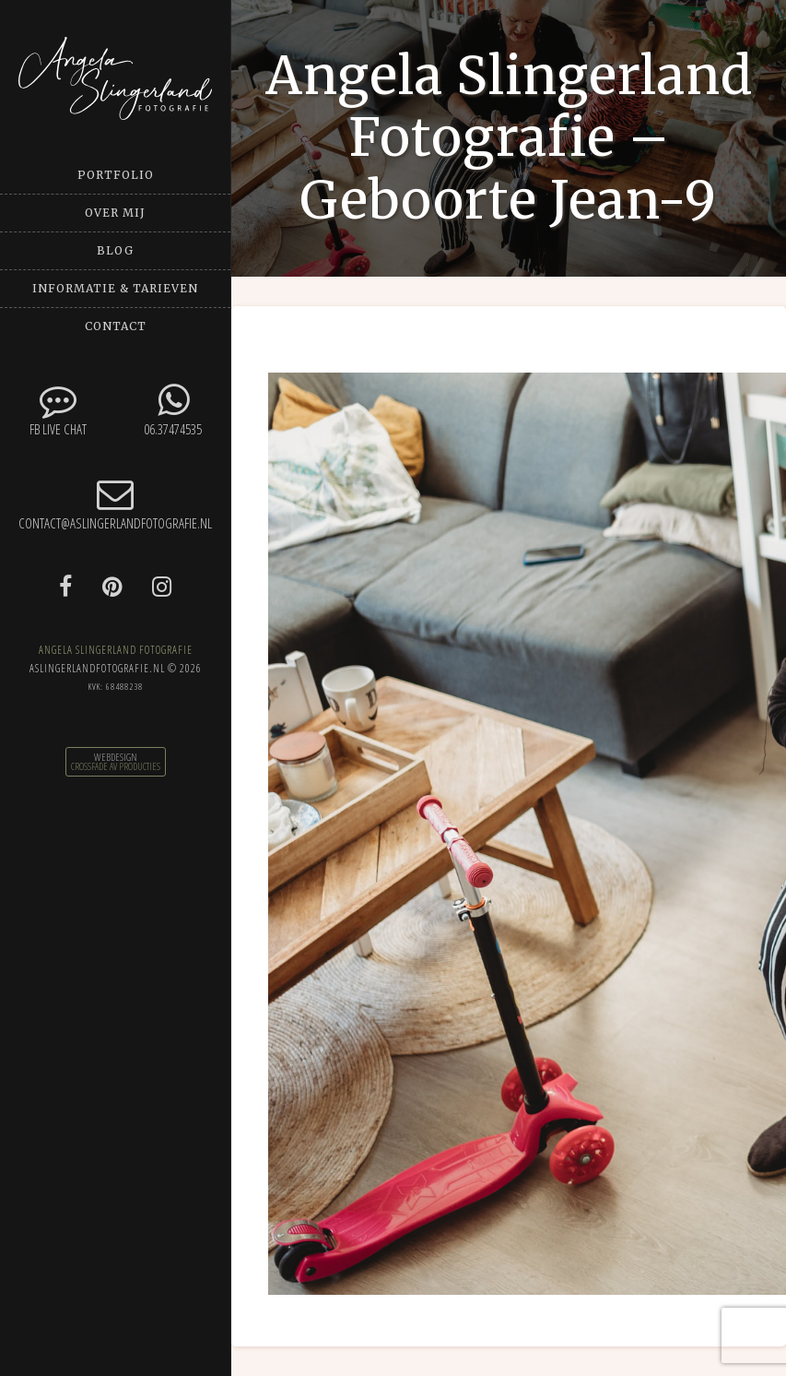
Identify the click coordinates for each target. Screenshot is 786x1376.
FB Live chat (57, 410)
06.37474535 (172, 410)
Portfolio (115, 175)
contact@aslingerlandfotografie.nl (115, 504)
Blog (115, 250)
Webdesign (115, 757)
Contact (116, 326)
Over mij (115, 212)
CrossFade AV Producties (115, 766)
